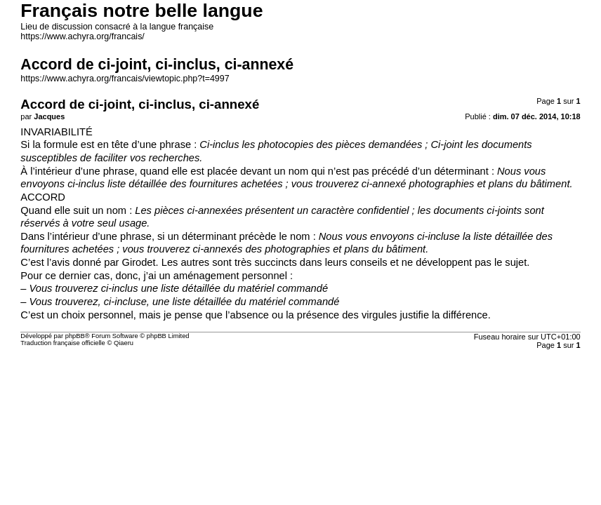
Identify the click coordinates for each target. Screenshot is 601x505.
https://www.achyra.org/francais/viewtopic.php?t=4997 (124, 78)
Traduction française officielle (62, 342)
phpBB (75, 335)
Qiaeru (123, 342)
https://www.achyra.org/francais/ (82, 36)
